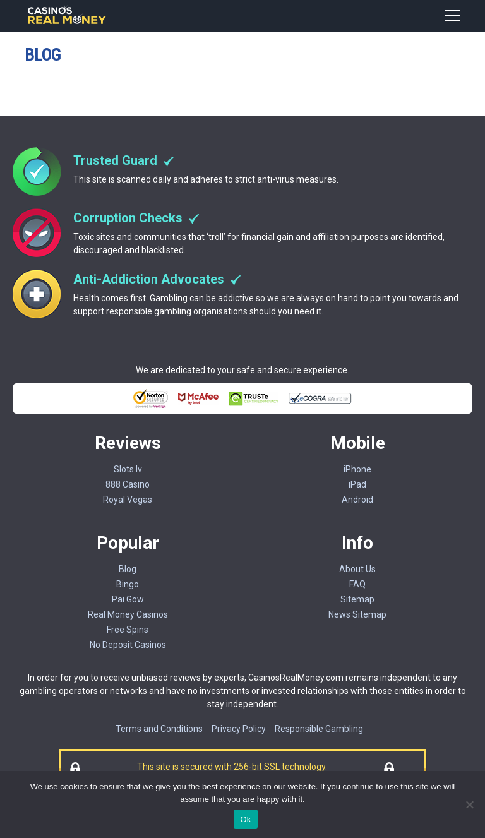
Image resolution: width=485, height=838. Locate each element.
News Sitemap (357, 614)
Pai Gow (128, 599)
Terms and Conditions (159, 729)
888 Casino (127, 484)
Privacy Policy (239, 729)
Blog (127, 569)
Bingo (127, 584)
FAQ (357, 584)
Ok (245, 819)
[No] (469, 804)
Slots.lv (128, 469)
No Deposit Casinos (128, 645)
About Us (357, 569)
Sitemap (357, 599)
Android (357, 499)
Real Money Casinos (128, 614)
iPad (357, 484)
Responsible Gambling (319, 729)
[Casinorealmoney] (67, 22)
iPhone (357, 469)
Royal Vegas (127, 499)
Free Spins (127, 630)
